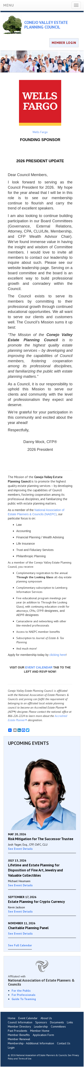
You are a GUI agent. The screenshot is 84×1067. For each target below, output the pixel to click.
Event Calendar (28, 1018)
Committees (58, 1026)
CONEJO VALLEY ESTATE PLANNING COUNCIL (46, 25)
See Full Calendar (20, 945)
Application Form (43, 1035)
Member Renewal (19, 1039)
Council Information (20, 1022)
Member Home (39, 1031)
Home (11, 1018)
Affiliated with (42, 980)
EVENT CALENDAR (38, 667)
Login (11, 1047)
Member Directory (19, 1026)
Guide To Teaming (24, 999)
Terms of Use (24, 1058)
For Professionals (23, 995)
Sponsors (41, 1022)
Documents (57, 1022)
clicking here (57, 654)
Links (70, 1022)
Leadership (41, 1026)
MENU (8, 5)
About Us (46, 1018)
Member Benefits (19, 1035)
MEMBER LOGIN (64, 43)
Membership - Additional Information (31, 1043)
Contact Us (63, 1043)
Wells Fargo (40, 107)
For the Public (21, 990)
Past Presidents (17, 1031)
